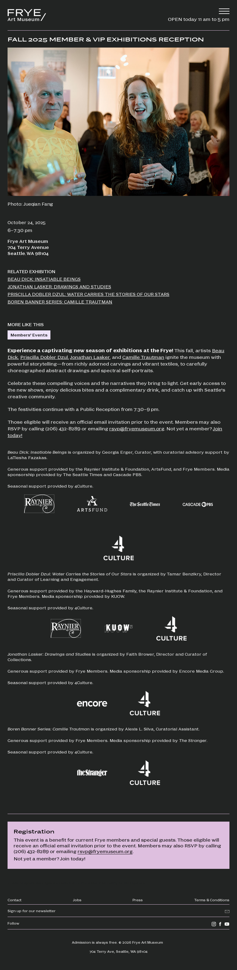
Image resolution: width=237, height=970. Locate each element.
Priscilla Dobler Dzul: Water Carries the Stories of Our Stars (88, 294)
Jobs (77, 900)
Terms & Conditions (211, 900)
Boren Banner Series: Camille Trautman (60, 301)
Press (138, 900)
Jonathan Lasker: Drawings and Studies (59, 286)
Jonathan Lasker (90, 357)
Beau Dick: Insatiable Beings (44, 279)
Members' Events (29, 335)
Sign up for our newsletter (32, 911)
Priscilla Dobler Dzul (44, 357)
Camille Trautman (143, 357)
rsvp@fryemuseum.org (136, 428)
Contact (14, 900)
